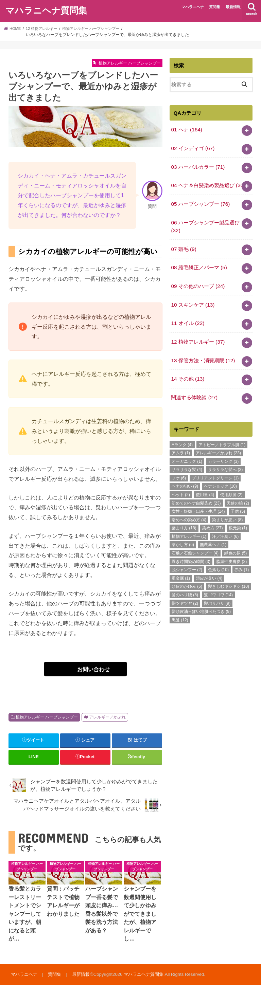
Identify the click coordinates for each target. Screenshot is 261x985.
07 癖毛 (183, 244)
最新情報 (233, 7)
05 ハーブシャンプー (200, 201)
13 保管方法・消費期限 (202, 352)
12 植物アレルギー (197, 334)
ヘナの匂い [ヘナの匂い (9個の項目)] (185, 476)
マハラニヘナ (192, 7)
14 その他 (187, 370)
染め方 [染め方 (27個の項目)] (212, 518)
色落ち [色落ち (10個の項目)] (218, 560)
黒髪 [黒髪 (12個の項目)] (180, 610)
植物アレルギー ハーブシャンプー (47, 717)
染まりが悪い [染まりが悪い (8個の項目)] (227, 510)
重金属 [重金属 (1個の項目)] (181, 568)
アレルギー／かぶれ (107, 717)
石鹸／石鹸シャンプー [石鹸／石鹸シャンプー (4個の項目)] (195, 543)
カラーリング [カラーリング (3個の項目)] (223, 452)
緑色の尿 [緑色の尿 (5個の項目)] (235, 543)
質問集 (214, 7)
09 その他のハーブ (197, 280)
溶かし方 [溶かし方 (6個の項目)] (183, 535)
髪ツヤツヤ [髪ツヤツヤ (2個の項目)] (185, 593)
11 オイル (187, 316)
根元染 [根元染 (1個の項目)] (238, 518)
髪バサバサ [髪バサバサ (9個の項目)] (217, 593)
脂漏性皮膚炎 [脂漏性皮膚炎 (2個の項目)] (231, 552)
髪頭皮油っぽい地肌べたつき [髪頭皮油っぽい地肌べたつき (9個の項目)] (201, 602)
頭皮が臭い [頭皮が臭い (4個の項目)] (209, 568)
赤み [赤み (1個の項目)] (241, 560)
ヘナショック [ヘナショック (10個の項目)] (220, 476)
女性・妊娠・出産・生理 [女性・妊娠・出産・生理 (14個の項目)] (198, 501)
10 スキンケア (192, 298)
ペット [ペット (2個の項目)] (181, 485)
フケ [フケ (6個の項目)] (179, 468)
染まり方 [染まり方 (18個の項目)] (184, 518)
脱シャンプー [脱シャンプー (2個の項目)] (187, 560)
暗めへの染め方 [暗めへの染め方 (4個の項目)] (189, 510)
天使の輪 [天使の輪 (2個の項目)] (238, 493)
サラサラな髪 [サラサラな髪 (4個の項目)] (187, 460)
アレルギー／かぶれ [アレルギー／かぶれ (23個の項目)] (218, 443)
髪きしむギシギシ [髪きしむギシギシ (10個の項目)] (228, 576)
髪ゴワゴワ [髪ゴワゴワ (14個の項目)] (218, 585)
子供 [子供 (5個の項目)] (238, 501)
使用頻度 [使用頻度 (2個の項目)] (231, 485)
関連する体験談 (194, 388)
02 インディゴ (192, 147)
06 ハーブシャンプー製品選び (205, 222)
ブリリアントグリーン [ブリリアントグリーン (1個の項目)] (215, 468)
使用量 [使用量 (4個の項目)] (205, 485)
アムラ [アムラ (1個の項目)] (181, 443)
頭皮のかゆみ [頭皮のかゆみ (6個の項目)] (187, 576)
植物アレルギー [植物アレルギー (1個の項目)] (189, 527)
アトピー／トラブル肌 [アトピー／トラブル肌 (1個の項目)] (221, 435)
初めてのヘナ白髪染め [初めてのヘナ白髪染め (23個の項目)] (196, 493)
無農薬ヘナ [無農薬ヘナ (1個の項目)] (213, 535)
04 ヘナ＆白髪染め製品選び (207, 183)
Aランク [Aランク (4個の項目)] (182, 435)
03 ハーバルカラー (197, 165)
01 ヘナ (186, 129)
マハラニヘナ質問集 (46, 9)
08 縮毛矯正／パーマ (198, 262)
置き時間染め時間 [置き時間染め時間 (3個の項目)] (191, 552)
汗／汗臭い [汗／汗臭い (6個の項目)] (225, 527)
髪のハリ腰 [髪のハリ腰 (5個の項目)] (185, 585)
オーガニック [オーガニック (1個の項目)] (187, 452)
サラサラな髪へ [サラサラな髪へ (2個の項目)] (225, 460)
